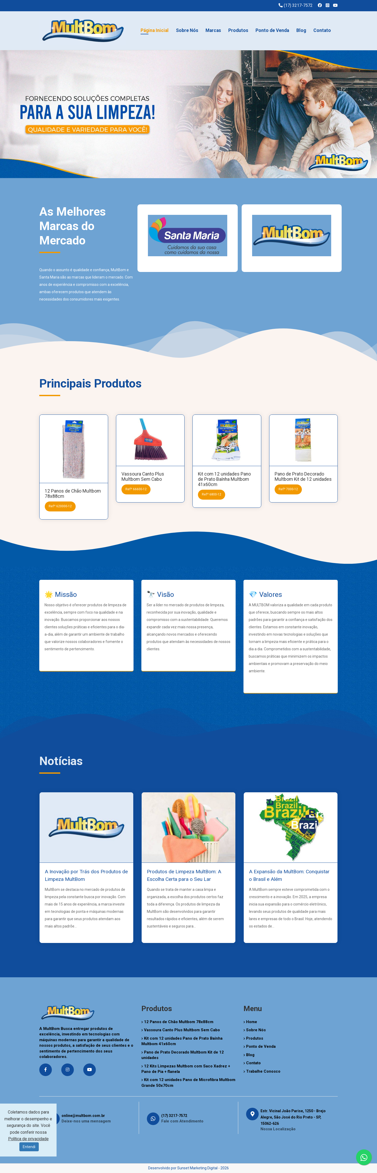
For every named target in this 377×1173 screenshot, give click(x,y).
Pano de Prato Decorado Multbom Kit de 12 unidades (303, 476)
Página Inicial (155, 30)
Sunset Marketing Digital (197, 1168)
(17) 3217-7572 (174, 1116)
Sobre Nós (187, 30)
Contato (322, 30)
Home (250, 1021)
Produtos (238, 30)
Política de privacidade (28, 1138)
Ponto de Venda (272, 30)
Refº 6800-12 (211, 494)
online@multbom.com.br (83, 1116)
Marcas (213, 30)
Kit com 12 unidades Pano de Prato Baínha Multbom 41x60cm (224, 479)
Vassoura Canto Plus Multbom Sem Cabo (142, 476)
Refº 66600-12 (136, 489)
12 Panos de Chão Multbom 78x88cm (177, 1021)
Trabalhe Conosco (261, 1071)
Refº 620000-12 (60, 506)
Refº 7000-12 (288, 489)
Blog (301, 30)
